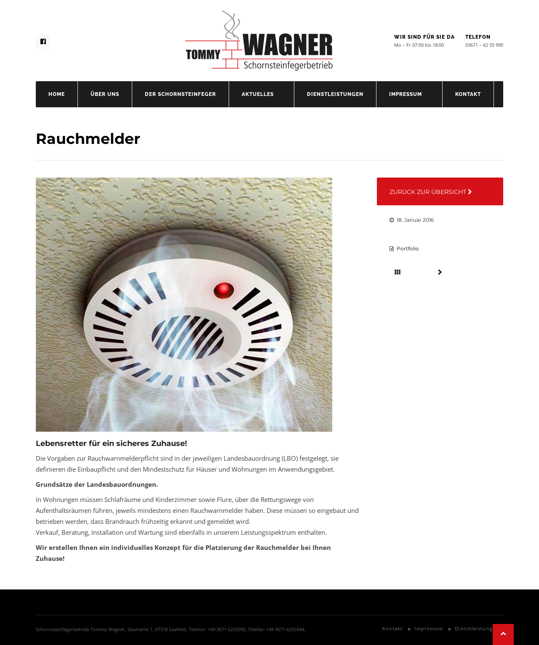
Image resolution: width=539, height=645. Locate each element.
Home (56, 94)
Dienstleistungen (335, 94)
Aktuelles (258, 94)
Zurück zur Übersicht (431, 192)
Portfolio (408, 248)
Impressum (405, 94)
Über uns (105, 94)
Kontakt (468, 94)
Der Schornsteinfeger (180, 94)
